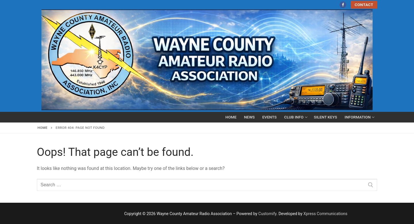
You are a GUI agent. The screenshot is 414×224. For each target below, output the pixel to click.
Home (43, 128)
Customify (267, 213)
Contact (364, 4)
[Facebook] (343, 4)
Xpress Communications (325, 213)
